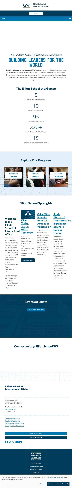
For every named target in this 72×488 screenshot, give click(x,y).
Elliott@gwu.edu (10, 409)
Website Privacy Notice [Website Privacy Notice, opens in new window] (36, 469)
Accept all (65, 484)
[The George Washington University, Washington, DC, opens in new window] (36, 456)
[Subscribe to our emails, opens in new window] (36, 437)
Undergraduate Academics (14, 426)
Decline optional (53, 484)
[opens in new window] (6, 443)
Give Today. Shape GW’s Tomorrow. (27, 226)
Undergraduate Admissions (14, 423)
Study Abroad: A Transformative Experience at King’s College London (62, 223)
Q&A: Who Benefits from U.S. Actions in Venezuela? (44, 220)
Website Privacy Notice (54, 477)
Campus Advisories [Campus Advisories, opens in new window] (36, 463)
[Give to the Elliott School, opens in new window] (36, 433)
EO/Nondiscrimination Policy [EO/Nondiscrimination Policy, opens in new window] (36, 466)
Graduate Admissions (12, 418)
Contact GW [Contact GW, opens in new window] (36, 472)
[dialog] (36, 481)
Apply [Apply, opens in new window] (36, 13)
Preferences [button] (42, 484)
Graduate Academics (12, 421)
